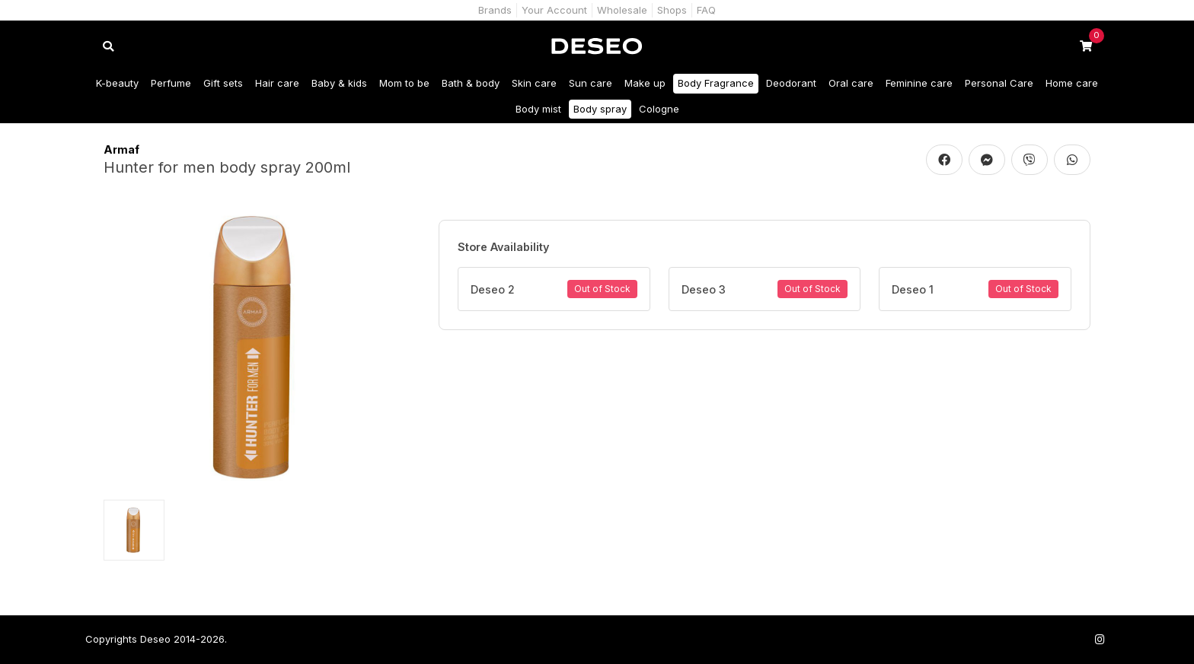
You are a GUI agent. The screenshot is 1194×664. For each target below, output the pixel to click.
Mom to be (404, 83)
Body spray (600, 109)
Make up (645, 83)
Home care (1072, 83)
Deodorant (791, 83)
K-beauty (117, 83)
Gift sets (223, 83)
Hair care (277, 83)
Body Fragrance (716, 83)
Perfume (171, 83)
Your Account (554, 10)
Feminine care (919, 83)
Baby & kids (339, 83)
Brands (495, 10)
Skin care (534, 83)
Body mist (538, 109)
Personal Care (999, 83)
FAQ (706, 10)
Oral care (850, 83)
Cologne (659, 109)
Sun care (590, 83)
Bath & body (471, 83)
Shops (672, 10)
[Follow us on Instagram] (1099, 639)
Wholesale (622, 10)
